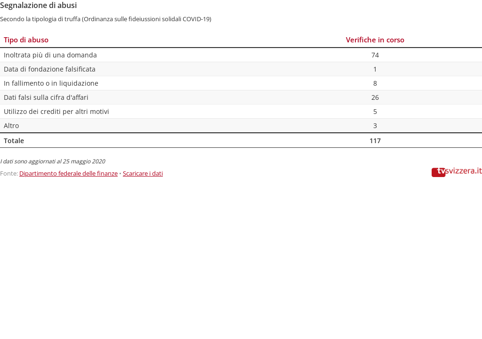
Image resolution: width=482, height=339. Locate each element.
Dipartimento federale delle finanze (68, 173)
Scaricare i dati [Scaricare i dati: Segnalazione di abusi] (143, 173)
